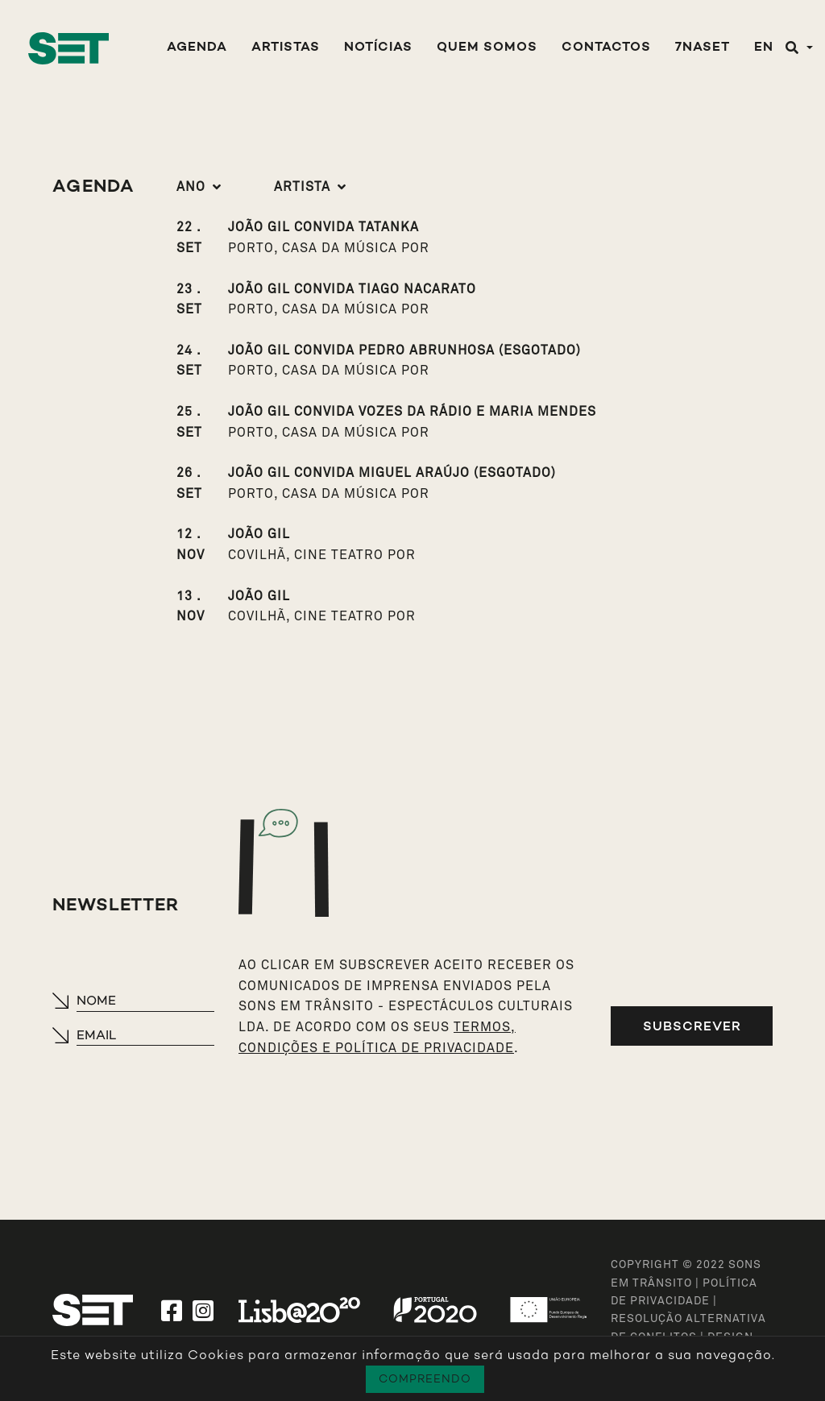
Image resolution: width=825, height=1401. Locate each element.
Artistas (285, 48)
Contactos (606, 48)
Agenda (197, 48)
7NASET (702, 48)
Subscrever (692, 1026)
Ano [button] (190, 186)
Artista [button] (302, 186)
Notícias (378, 48)
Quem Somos (487, 48)
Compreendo (425, 1379)
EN (763, 48)
